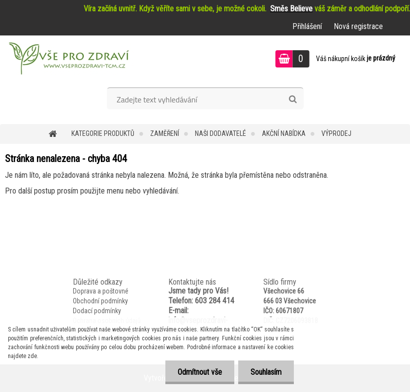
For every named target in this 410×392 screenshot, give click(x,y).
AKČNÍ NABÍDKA (284, 133)
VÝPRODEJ (336, 133)
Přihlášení (307, 26)
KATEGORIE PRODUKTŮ (102, 133)
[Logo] (67, 60)
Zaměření (164, 133)
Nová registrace (358, 26)
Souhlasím (266, 372)
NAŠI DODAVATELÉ (220, 133)
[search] (292, 99)
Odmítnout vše (200, 372)
